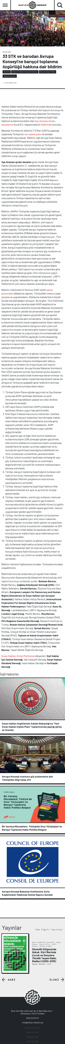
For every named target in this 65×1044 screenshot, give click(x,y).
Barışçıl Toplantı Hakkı (47, 72)
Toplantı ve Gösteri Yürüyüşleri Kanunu (24, 72)
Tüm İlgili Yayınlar (49, 929)
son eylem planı (33, 134)
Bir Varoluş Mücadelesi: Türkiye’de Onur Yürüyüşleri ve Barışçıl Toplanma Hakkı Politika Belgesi (32, 828)
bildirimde (46, 124)
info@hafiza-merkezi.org (32, 1022)
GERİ (12, 979)
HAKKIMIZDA (32, 1028)
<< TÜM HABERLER (10, 83)
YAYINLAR (32, 1041)
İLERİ (54, 979)
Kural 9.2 (7, 72)
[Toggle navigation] (5, 5)
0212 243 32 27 (32, 1018)
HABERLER (32, 1037)
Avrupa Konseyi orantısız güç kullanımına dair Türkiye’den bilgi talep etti (27, 778)
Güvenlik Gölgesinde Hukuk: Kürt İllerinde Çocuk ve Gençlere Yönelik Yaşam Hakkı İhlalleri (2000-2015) (44, 955)
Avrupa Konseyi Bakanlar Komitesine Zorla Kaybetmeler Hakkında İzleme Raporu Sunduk (27, 893)
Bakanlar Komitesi (10, 76)
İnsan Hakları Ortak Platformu (18, 655)
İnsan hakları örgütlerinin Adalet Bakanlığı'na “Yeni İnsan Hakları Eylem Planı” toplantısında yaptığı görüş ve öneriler (32, 726)
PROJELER (32, 1032)
